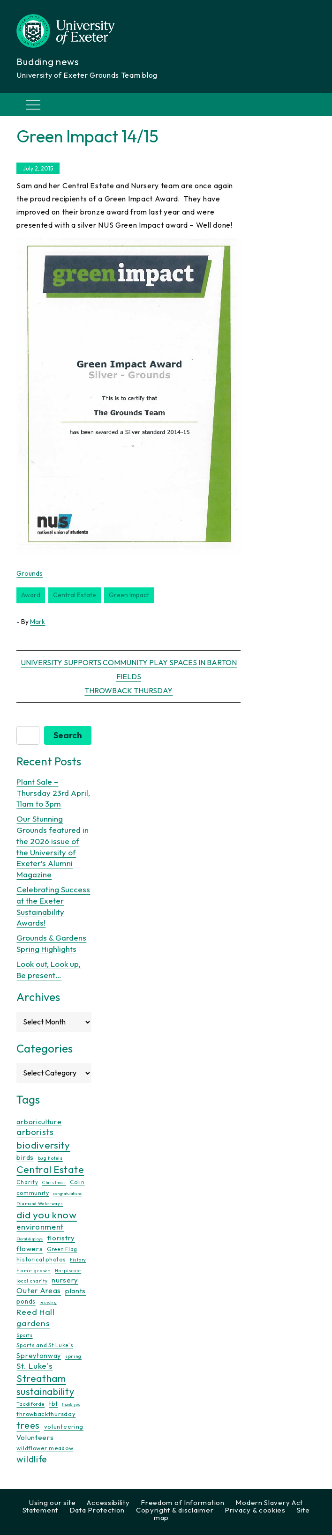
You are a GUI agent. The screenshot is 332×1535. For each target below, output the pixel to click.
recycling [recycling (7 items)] (48, 1302)
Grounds (29, 573)
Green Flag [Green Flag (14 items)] (62, 1249)
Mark (37, 621)
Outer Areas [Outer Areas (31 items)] (38, 1290)
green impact (129, 595)
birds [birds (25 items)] (25, 1157)
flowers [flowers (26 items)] (29, 1248)
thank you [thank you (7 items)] (71, 1404)
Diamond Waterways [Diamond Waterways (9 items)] (39, 1203)
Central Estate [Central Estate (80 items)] (50, 1169)
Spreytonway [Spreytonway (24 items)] (38, 1355)
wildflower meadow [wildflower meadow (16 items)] (44, 1448)
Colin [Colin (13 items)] (77, 1182)
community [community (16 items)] (32, 1192)
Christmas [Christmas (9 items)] (54, 1182)
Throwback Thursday (128, 690)
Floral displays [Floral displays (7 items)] (29, 1239)
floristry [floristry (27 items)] (61, 1237)
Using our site (52, 1502)
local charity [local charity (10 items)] (31, 1281)
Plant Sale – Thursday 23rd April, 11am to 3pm (53, 793)
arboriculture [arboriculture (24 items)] (38, 1122)
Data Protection (97, 1509)
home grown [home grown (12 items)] (33, 1270)
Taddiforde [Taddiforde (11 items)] (30, 1404)
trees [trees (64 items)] (28, 1425)
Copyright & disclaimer (174, 1509)
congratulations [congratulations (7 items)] (67, 1193)
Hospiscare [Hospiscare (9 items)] (68, 1270)
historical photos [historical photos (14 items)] (41, 1259)
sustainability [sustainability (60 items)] (45, 1391)
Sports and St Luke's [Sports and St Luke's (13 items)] (44, 1345)
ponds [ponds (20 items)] (26, 1301)
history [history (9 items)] (78, 1259)
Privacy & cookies (255, 1509)
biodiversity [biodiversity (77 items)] (43, 1145)
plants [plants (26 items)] (75, 1290)
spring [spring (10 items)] (73, 1356)
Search (67, 735)
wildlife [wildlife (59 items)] (31, 1459)
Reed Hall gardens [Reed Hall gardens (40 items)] (35, 1317)
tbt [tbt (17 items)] (53, 1403)
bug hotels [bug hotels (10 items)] (50, 1158)
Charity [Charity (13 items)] (27, 1182)
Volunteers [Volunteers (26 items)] (34, 1437)
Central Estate (74, 595)
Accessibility (108, 1502)
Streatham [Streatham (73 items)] (41, 1378)
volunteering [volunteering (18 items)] (63, 1426)
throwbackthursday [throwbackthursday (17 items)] (45, 1413)
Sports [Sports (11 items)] (24, 1335)
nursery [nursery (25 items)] (65, 1279)
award (30, 595)
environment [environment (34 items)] (40, 1226)
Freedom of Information (182, 1502)
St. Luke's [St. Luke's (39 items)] (34, 1366)
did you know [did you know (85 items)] (46, 1215)
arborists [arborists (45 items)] (34, 1132)
